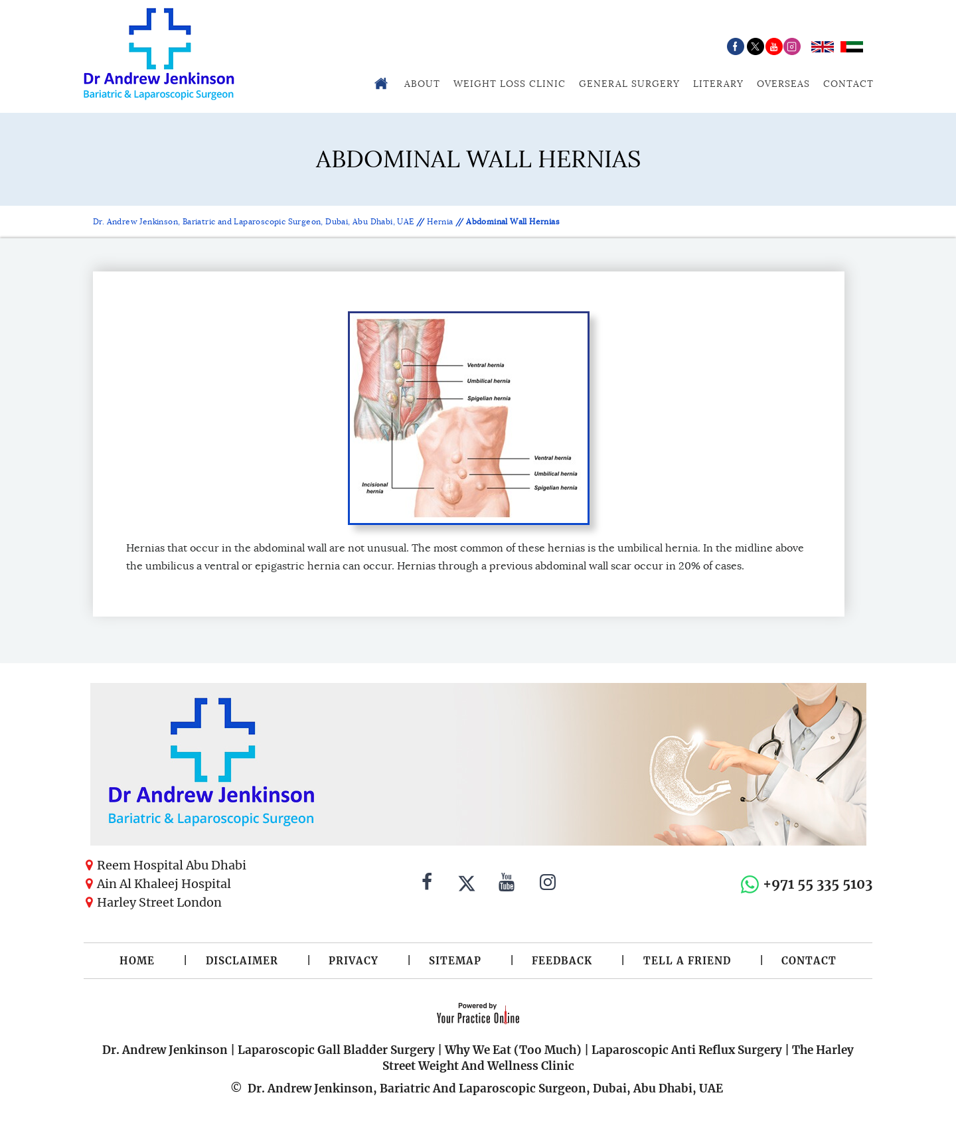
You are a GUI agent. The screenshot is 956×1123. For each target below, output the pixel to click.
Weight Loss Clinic (509, 84)
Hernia (440, 221)
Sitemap (455, 960)
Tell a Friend (687, 960)
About (422, 84)
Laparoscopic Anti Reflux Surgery (687, 1050)
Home (137, 960)
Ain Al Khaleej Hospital (164, 883)
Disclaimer (242, 960)
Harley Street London (159, 902)
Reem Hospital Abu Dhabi (171, 865)
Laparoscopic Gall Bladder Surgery (336, 1050)
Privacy (353, 960)
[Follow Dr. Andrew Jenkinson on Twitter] (467, 884)
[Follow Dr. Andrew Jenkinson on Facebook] (427, 884)
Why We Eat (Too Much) (513, 1050)
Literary (718, 84)
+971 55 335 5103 (817, 883)
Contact (848, 84)
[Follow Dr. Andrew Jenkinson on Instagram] (548, 884)
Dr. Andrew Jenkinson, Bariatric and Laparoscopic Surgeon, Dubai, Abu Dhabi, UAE (254, 221)
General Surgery (629, 84)
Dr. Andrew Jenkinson (165, 1050)
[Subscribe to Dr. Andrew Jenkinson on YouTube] (507, 884)
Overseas (783, 84)
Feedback (562, 960)
